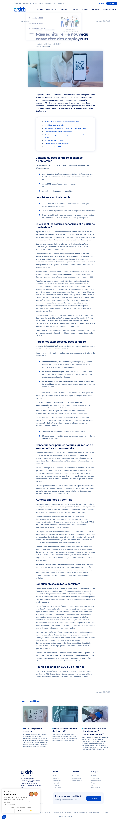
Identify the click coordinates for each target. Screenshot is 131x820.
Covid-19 (39, 30)
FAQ (92, 785)
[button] (4, 817)
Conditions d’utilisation (43, 812)
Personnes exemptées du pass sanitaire (58, 131)
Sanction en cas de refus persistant (57, 143)
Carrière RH (60, 3)
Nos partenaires (96, 780)
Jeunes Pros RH (77, 778)
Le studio (85, 9)
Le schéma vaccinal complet (54, 125)
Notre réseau (95, 778)
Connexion (101, 3)
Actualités (75, 9)
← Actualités (25, 21)
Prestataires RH (77, 780)
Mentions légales (79, 812)
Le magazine (26, 3)
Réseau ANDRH (51, 9)
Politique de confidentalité (62, 812)
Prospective (56, 783)
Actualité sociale (49, 30)
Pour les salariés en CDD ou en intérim (58, 147)
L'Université (95, 9)
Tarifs (54, 776)
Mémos (41, 3)
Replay (34, 3)
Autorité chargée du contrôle (55, 140)
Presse (93, 783)
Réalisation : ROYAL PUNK (66, 816)
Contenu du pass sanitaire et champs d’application (62, 122)
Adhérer (111, 3)
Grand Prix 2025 (108, 9)
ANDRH (93, 776)
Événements (64, 9)
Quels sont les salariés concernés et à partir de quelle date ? (65, 128)
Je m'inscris (94, 798)
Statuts (105, 812)
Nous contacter (96, 787)
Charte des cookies (94, 812)
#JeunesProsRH (50, 3)
